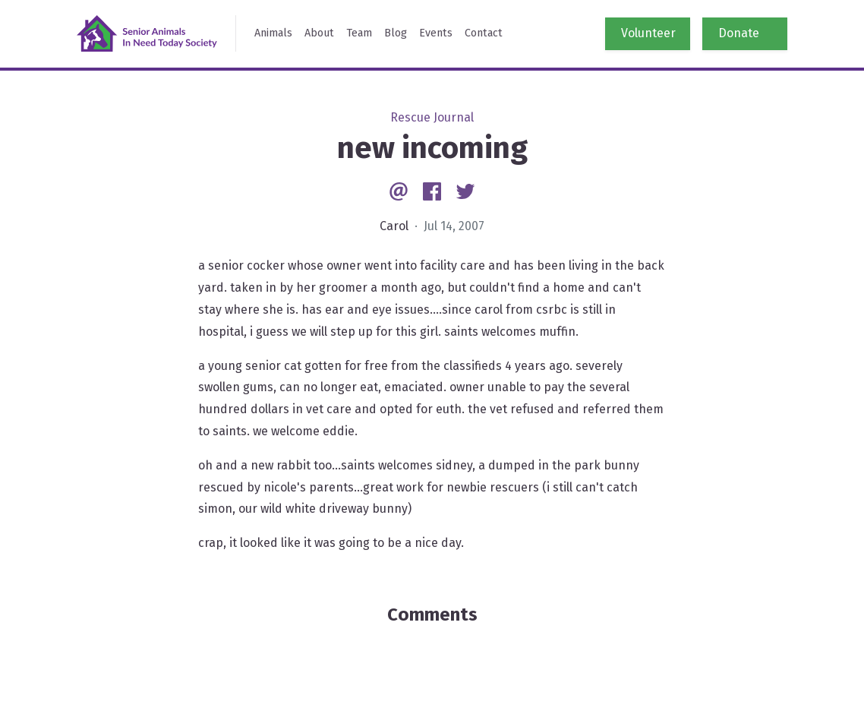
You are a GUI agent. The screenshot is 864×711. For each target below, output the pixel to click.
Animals (273, 33)
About (319, 33)
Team (359, 33)
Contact (484, 33)
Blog (395, 33)
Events (435, 33)
